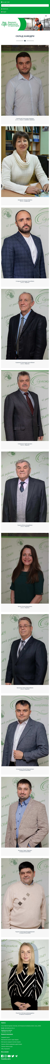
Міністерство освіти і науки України (10, 1039)
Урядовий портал (5, 1037)
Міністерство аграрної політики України (11, 1042)
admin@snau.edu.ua (10, 1028)
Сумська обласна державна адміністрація (11, 1044)
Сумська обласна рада (6, 1046)
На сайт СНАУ (5, 2)
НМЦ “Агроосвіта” (5, 1048)
